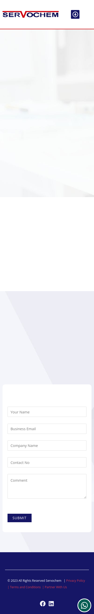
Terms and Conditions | (27, 587)
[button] (75, 14)
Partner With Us (56, 587)
